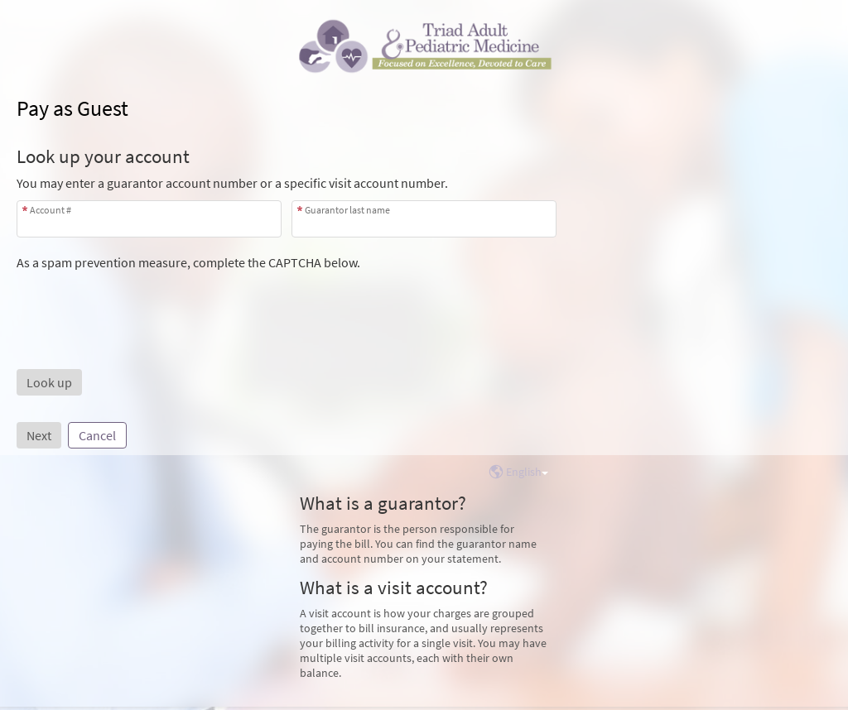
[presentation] (142, 303)
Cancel (97, 435)
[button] (49, 382)
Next (38, 435)
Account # (50, 210)
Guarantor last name (347, 210)
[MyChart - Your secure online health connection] (424, 46)
